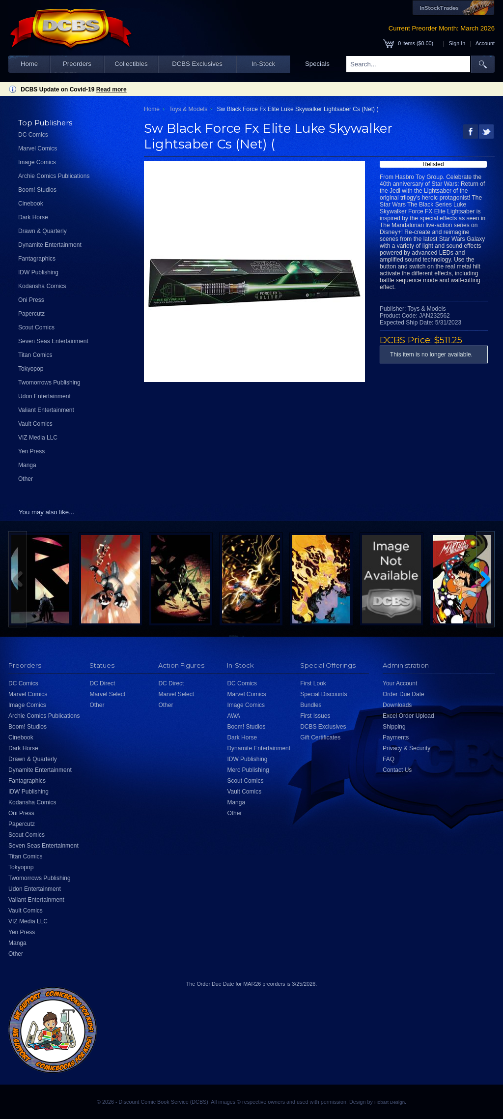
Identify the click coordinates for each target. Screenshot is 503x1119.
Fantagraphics (37, 258)
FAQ (388, 759)
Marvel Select (107, 694)
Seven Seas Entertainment (53, 341)
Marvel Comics (37, 148)
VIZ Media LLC (37, 437)
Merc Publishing (248, 769)
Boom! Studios (37, 189)
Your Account (400, 683)
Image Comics (37, 162)
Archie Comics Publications (53, 176)
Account (485, 43)
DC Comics (33, 134)
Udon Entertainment (44, 396)
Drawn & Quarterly (42, 231)
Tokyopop (30, 368)
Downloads (397, 705)
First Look (313, 683)
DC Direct (102, 683)
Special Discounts (323, 694)
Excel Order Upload (408, 715)
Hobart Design (389, 1102)
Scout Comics (36, 327)
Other (25, 478)
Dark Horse (33, 217)
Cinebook (30, 203)
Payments (396, 737)
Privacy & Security (406, 748)
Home (29, 63)
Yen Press (31, 451)
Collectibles (130, 63)
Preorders (77, 63)
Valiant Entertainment (46, 410)
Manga (27, 465)
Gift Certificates (320, 737)
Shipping (394, 726)
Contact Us (397, 769)
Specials (317, 63)
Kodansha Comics (42, 286)
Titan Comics (35, 355)
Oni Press (31, 299)
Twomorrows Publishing (49, 382)
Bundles (310, 705)
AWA (233, 715)
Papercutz (31, 313)
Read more (111, 89)
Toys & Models (188, 109)
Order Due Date (403, 694)
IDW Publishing (38, 272)
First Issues (315, 715)
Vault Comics (35, 423)
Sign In (457, 43)
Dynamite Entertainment (50, 244)
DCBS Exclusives (197, 63)
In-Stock (263, 63)
